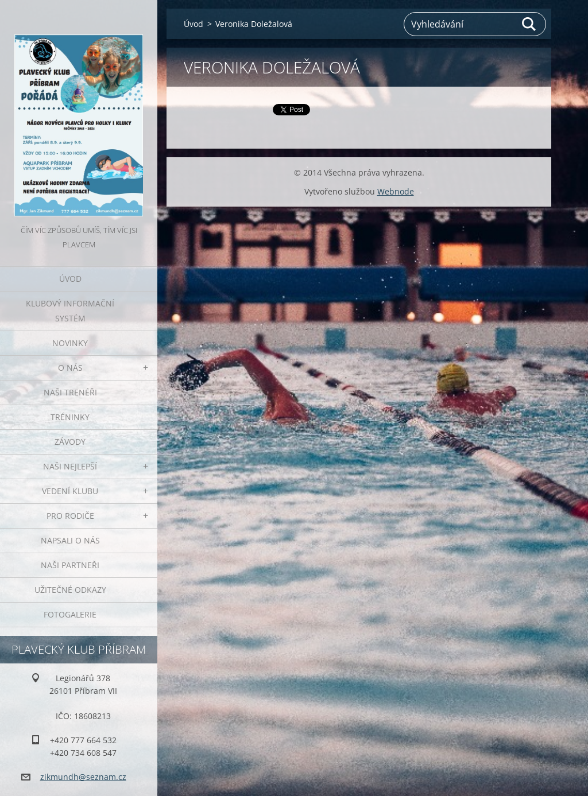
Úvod (70, 278)
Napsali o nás (70, 540)
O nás (70, 367)
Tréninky (70, 416)
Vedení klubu (70, 491)
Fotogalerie (70, 614)
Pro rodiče (70, 515)
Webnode (395, 191)
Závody (70, 441)
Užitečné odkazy (70, 589)
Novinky (70, 342)
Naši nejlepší (70, 466)
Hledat (529, 24)
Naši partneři (70, 565)
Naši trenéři (70, 392)
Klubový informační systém (70, 311)
